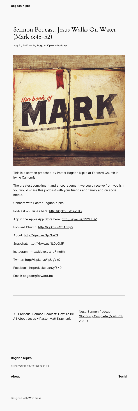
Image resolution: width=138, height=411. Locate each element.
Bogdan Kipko (21, 6)
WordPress (34, 398)
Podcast (62, 45)
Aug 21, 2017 (20, 45)
